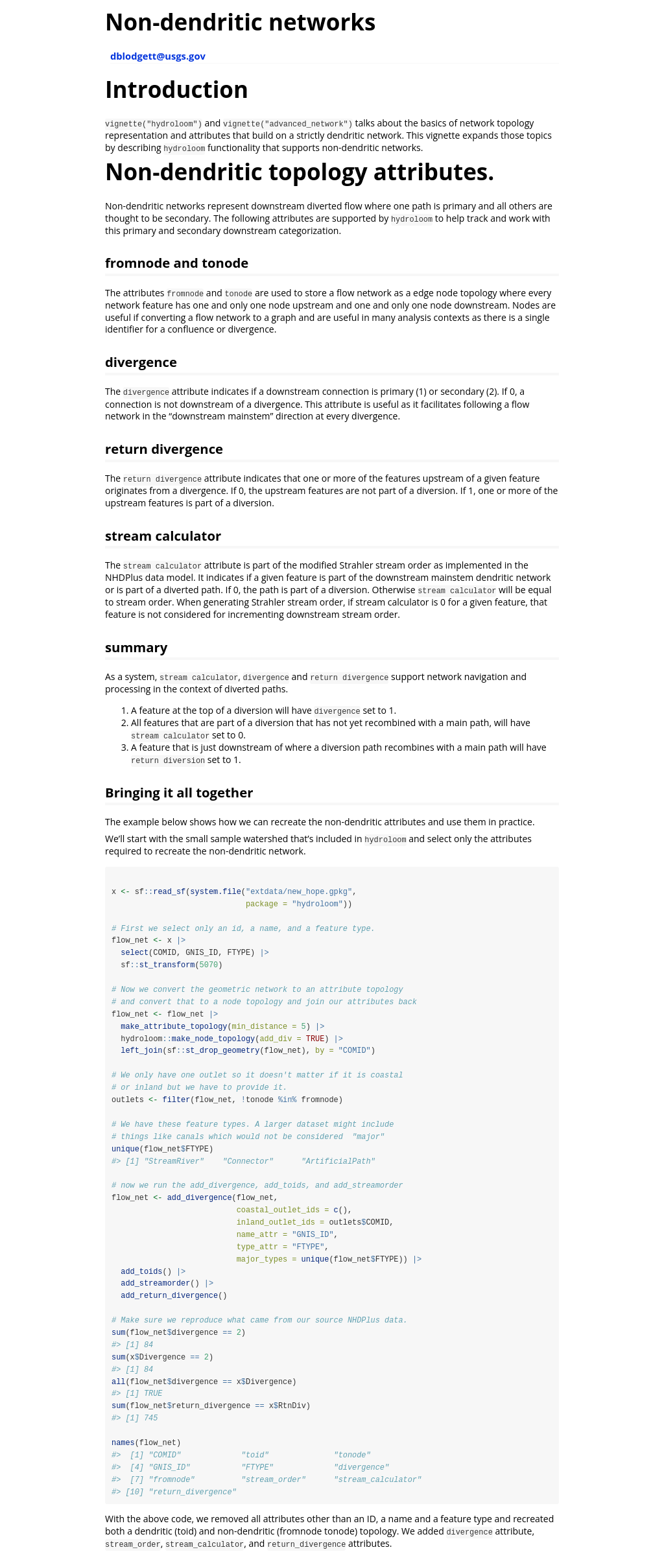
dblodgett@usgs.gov (158, 55)
